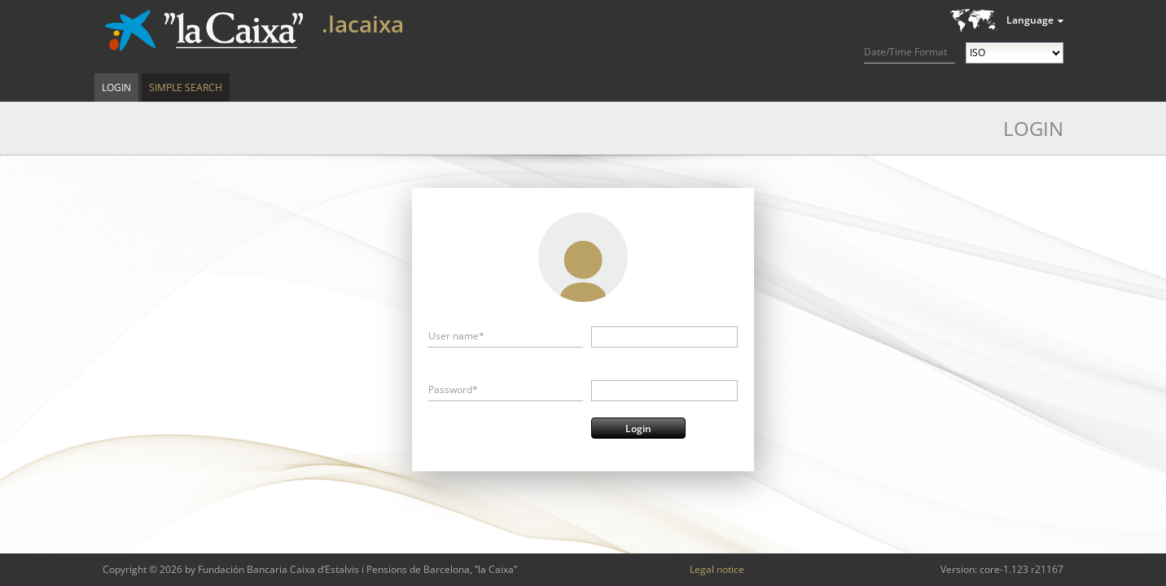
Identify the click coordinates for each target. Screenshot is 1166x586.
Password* (453, 389)
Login (116, 87)
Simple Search (185, 87)
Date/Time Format (905, 52)
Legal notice (717, 569)
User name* (456, 336)
